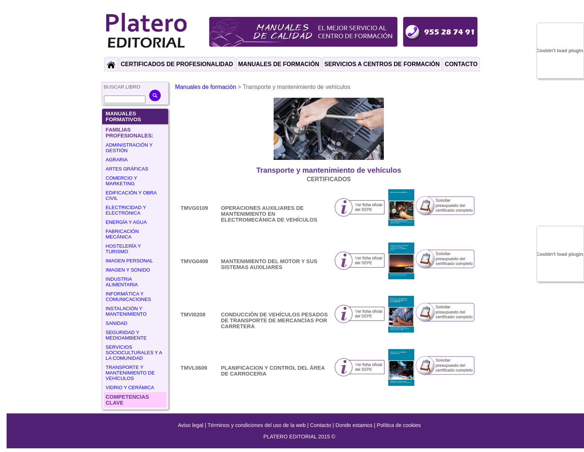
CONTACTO (461, 64)
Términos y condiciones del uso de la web (257, 425)
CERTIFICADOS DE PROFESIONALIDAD (177, 64)
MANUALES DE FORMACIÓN (278, 64)
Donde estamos (353, 425)
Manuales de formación (205, 87)
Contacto (320, 425)
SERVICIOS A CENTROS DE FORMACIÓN (382, 64)
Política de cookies (399, 425)
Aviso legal (190, 425)
